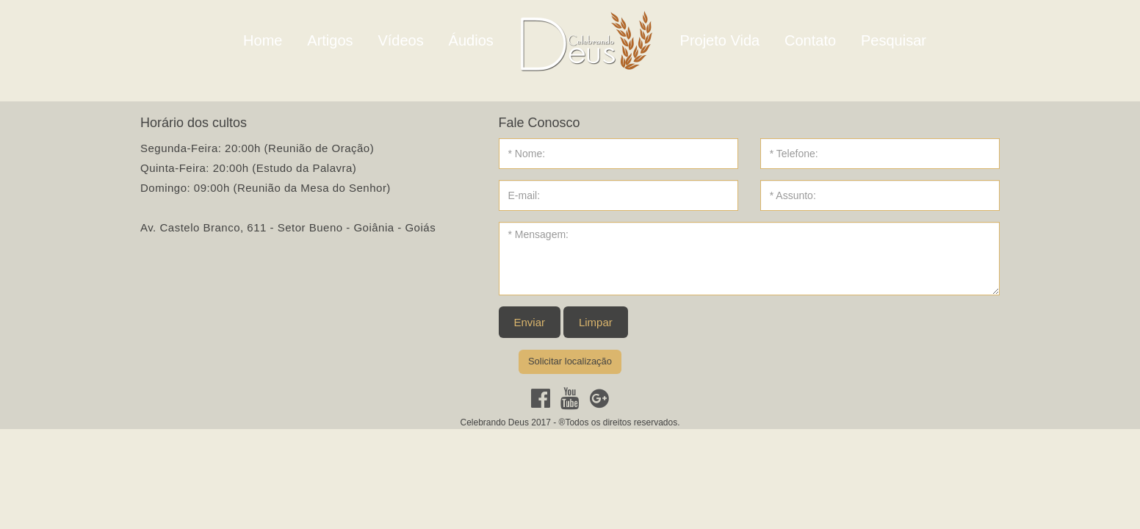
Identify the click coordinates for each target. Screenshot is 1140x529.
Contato (810, 40)
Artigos (330, 40)
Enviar (530, 322)
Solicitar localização (570, 361)
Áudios (471, 40)
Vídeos (400, 40)
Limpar (596, 322)
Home (262, 40)
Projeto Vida (720, 40)
